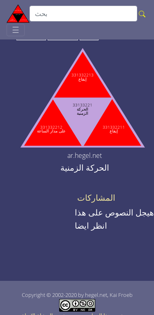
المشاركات (96, 198)
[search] (83, 13)
